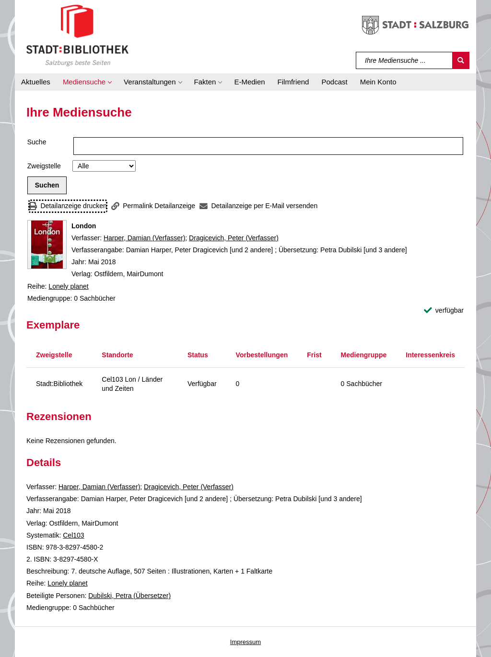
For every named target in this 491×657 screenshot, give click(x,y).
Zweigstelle (44, 166)
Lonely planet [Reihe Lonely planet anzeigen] (68, 286)
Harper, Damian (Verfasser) (144, 238)
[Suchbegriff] (404, 60)
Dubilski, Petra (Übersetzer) (129, 595)
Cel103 (73, 535)
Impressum (245, 641)
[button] (87, 82)
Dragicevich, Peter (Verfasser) (234, 238)
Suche (37, 142)
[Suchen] (460, 60)
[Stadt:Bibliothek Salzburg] (77, 35)
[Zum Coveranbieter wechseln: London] (47, 244)
